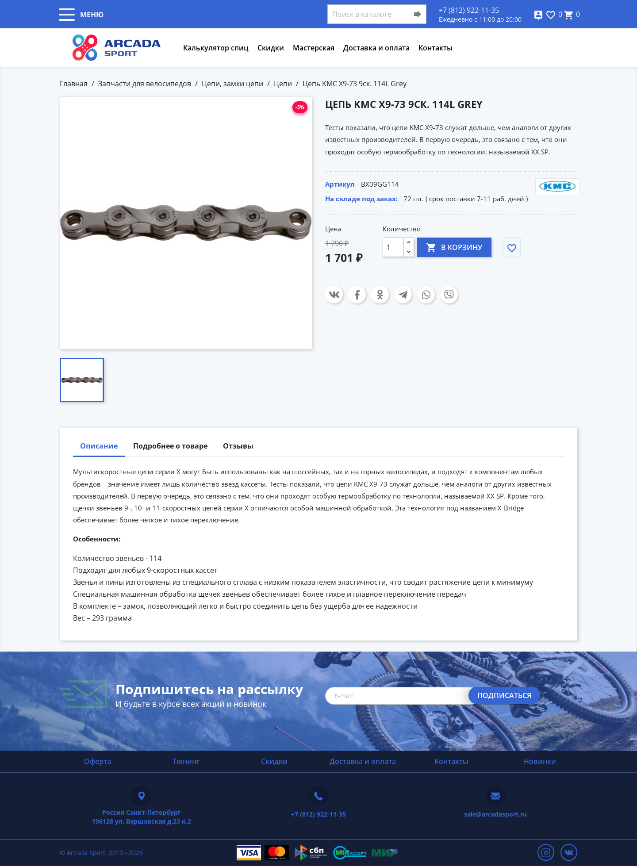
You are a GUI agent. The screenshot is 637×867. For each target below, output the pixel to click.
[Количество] (393, 247)
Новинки (540, 761)
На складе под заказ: (361, 198)
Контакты (435, 48)
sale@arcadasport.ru (495, 814)
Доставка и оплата (376, 48)
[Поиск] (376, 14)
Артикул (340, 184)
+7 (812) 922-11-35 (469, 10)
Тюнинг (186, 761)
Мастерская (313, 48)
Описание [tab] (99, 446)
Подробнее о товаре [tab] (170, 446)
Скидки (270, 48)
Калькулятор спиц (216, 48)
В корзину (454, 247)
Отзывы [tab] (238, 446)
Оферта (97, 761)
